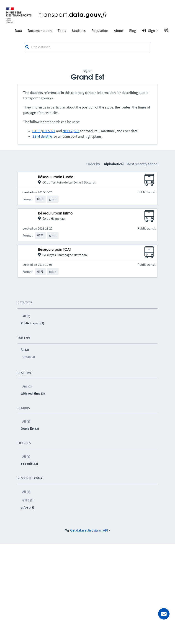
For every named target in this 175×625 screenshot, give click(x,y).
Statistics (79, 30)
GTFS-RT (48, 131)
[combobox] (87, 47)
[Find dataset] (87, 47)
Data (18, 30)
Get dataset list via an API (89, 530)
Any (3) (27, 386)
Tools (62, 30)
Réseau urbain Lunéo (55, 177)
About (118, 30)
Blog (132, 30)
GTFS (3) (27, 500)
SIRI (77, 131)
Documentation (40, 30)
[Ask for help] (164, 614)
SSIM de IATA (42, 136)
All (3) (26, 316)
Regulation (100, 30)
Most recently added (141, 164)
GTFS (36, 131)
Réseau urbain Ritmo (55, 213)
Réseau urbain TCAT (54, 249)
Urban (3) (28, 357)
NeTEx (67, 131)
